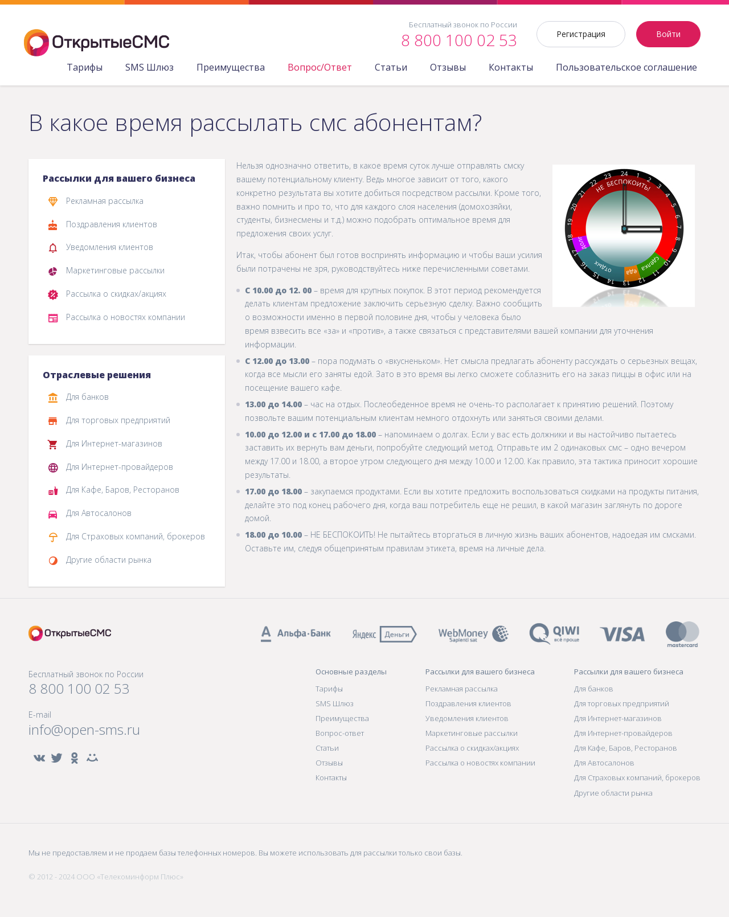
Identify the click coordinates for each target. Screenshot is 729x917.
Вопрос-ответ (340, 733)
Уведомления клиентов (100, 247)
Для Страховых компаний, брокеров (126, 537)
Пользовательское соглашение (626, 67)
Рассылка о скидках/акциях (106, 294)
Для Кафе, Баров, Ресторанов (113, 490)
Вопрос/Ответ (320, 67)
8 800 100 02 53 (79, 689)
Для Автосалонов (89, 513)
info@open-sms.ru (84, 730)
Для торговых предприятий (108, 421)
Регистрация (580, 33)
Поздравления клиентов (102, 225)
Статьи (391, 67)
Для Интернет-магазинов (104, 444)
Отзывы (448, 67)
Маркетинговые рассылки (106, 271)
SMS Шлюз (149, 67)
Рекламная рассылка (95, 201)
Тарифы (85, 67)
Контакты (511, 67)
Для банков (78, 397)
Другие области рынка (99, 560)
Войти (668, 33)
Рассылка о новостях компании (116, 318)
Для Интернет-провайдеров (110, 467)
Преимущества (230, 67)
